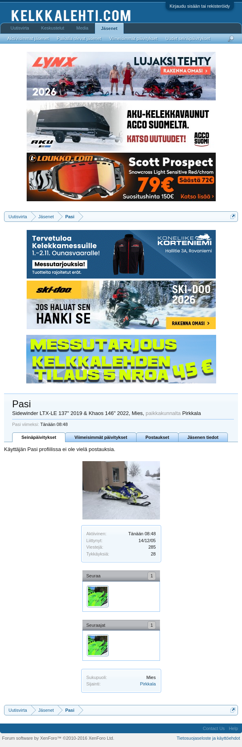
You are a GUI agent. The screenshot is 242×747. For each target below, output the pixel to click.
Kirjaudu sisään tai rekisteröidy (200, 6)
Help (233, 728)
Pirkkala (148, 683)
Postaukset (157, 437)
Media (82, 28)
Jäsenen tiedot (203, 437)
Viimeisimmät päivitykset (100, 437)
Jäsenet (109, 28)
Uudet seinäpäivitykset (188, 38)
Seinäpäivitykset (38, 437)
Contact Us (214, 728)
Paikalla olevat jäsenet (79, 38)
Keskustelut (52, 28)
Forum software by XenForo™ (58, 738)
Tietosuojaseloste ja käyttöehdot (208, 738)
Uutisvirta (20, 28)
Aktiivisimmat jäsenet (28, 38)
